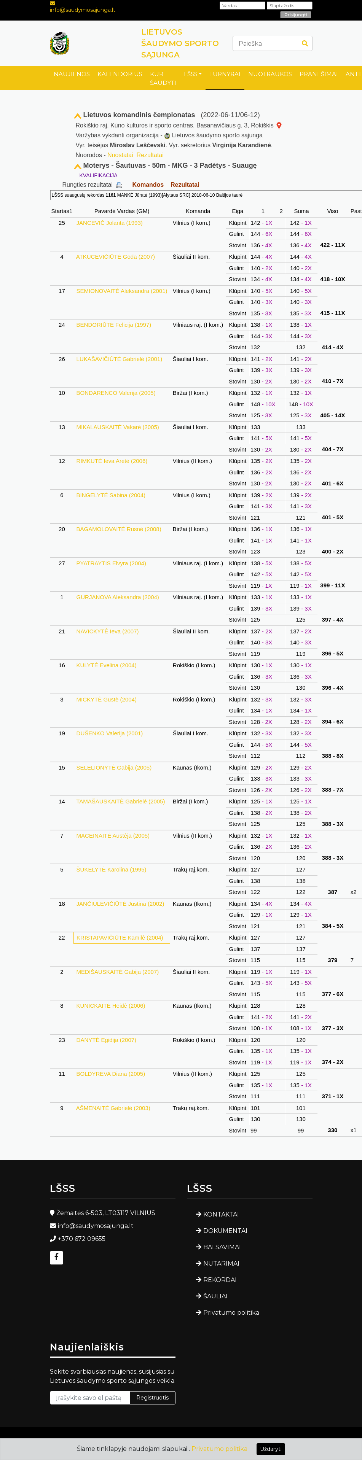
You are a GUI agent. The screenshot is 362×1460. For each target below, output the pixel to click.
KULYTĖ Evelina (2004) (106, 665)
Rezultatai (150, 155)
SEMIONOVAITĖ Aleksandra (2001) (122, 291)
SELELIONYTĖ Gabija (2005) (114, 767)
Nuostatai (120, 155)
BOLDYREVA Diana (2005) (111, 1073)
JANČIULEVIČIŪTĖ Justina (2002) (120, 903)
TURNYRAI (225, 74)
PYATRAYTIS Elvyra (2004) (111, 563)
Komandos (148, 184)
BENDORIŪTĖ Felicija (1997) (114, 324)
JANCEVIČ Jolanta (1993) (109, 222)
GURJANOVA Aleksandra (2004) (118, 597)
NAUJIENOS (72, 74)
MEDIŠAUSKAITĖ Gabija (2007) (117, 972)
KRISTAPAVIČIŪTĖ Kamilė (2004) (120, 937)
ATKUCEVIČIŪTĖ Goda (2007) (115, 256)
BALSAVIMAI (222, 1247)
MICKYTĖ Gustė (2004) (106, 699)
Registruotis (152, 1397)
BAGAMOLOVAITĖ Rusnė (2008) (119, 529)
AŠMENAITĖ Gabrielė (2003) (113, 1108)
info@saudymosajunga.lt (82, 9)
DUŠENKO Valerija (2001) (109, 733)
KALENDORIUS (119, 74)
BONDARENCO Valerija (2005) (116, 393)
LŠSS (191, 74)
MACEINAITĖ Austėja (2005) (113, 835)
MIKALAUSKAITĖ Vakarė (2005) (118, 427)
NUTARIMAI (221, 1263)
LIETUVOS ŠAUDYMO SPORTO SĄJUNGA (180, 43)
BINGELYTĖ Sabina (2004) (111, 495)
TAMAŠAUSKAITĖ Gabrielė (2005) (120, 801)
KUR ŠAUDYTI (163, 78)
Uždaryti (271, 1449)
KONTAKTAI (221, 1214)
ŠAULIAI (215, 1296)
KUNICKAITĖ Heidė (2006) (111, 1005)
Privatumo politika (231, 1312)
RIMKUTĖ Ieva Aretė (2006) (112, 461)
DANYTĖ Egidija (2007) (106, 1040)
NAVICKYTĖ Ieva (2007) (107, 631)
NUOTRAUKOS (270, 74)
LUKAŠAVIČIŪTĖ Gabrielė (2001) (119, 359)
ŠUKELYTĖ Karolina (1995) (111, 869)
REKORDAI (220, 1279)
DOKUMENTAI (225, 1230)
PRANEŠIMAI (319, 74)
